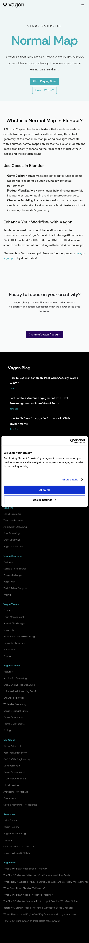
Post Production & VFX (15, 753)
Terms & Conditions (13, 724)
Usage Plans (9, 630)
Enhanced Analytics (13, 698)
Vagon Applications (13, 546)
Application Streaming (15, 527)
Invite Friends (10, 820)
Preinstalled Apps (12, 575)
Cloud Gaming (11, 785)
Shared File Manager (14, 623)
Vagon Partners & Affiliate (17, 853)
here (79, 253)
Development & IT (13, 766)
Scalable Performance (14, 569)
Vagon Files (9, 582)
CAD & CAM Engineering (16, 759)
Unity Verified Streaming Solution (20, 691)
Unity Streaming (11, 540)
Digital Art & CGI (12, 746)
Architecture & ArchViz (15, 792)
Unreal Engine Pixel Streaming (19, 685)
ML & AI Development (14, 779)
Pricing (7, 595)
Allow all (44, 489)
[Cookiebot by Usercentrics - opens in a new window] (70, 441)
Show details (70, 479)
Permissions (9, 649)
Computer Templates (14, 643)
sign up (8, 258)
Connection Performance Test (19, 846)
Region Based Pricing (14, 833)
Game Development (14, 772)
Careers (7, 840)
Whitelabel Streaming (14, 704)
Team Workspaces (13, 520)
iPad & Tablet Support (15, 588)
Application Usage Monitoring (19, 636)
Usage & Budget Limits (15, 711)
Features (7, 562)
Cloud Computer (12, 514)
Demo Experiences (13, 717)
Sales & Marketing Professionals (20, 805)
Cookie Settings (44, 499)
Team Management (13, 617)
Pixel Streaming (11, 533)
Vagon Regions (11, 827)
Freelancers (9, 798)
